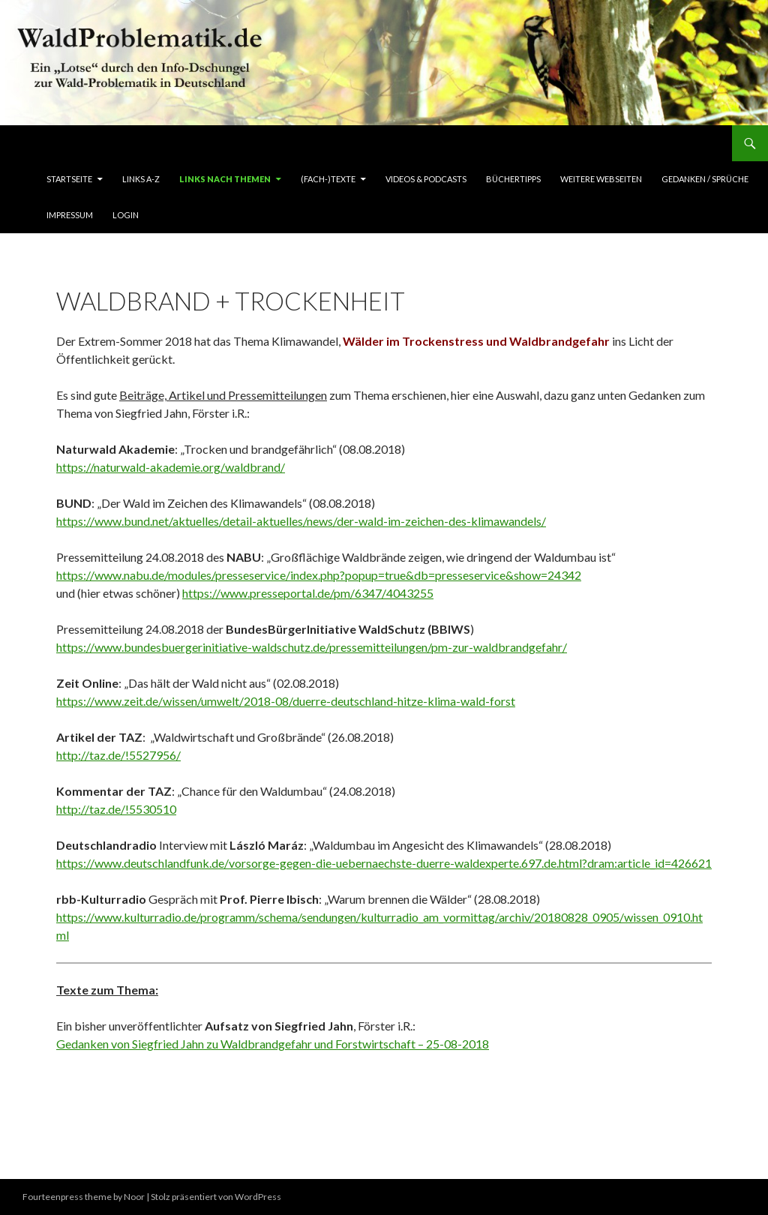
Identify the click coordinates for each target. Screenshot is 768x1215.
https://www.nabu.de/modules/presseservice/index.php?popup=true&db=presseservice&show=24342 (318, 575)
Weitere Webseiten (601, 179)
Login (125, 215)
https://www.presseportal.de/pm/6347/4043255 (308, 593)
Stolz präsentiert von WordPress (216, 1196)
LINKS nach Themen (225, 179)
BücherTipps (513, 179)
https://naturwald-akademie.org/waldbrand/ (170, 467)
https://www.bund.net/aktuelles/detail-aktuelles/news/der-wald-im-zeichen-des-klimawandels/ (301, 521)
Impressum (69, 215)
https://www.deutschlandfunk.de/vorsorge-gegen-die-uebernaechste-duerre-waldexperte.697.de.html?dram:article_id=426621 (384, 863)
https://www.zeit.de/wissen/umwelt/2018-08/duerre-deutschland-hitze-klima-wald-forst (285, 701)
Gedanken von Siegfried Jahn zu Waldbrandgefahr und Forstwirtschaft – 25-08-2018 (272, 1043)
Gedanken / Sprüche (705, 179)
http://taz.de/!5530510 (116, 809)
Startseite (69, 179)
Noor (134, 1196)
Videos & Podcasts (426, 179)
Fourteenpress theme (67, 1196)
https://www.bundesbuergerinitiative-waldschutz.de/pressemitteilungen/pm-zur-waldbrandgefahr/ (311, 647)
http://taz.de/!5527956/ (118, 755)
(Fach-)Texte (328, 179)
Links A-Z (141, 179)
